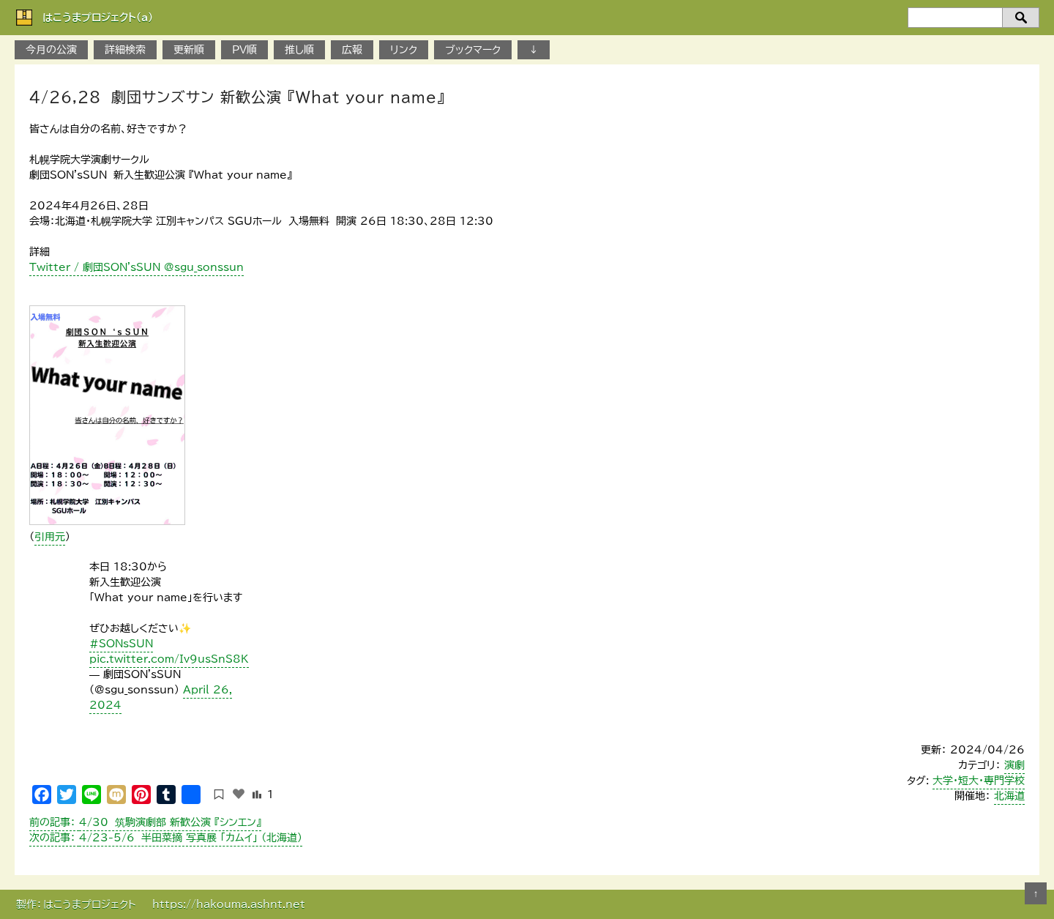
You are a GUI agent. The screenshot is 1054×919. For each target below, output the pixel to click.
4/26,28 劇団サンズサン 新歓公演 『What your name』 (237, 96)
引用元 (49, 537)
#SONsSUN (121, 644)
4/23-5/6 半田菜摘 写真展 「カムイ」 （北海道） (165, 838)
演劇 (1014, 765)
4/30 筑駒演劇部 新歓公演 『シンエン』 (145, 822)
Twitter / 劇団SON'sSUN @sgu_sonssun (136, 267)
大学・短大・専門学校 (978, 780)
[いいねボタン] (239, 794)
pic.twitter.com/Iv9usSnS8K (169, 659)
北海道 (1009, 796)
